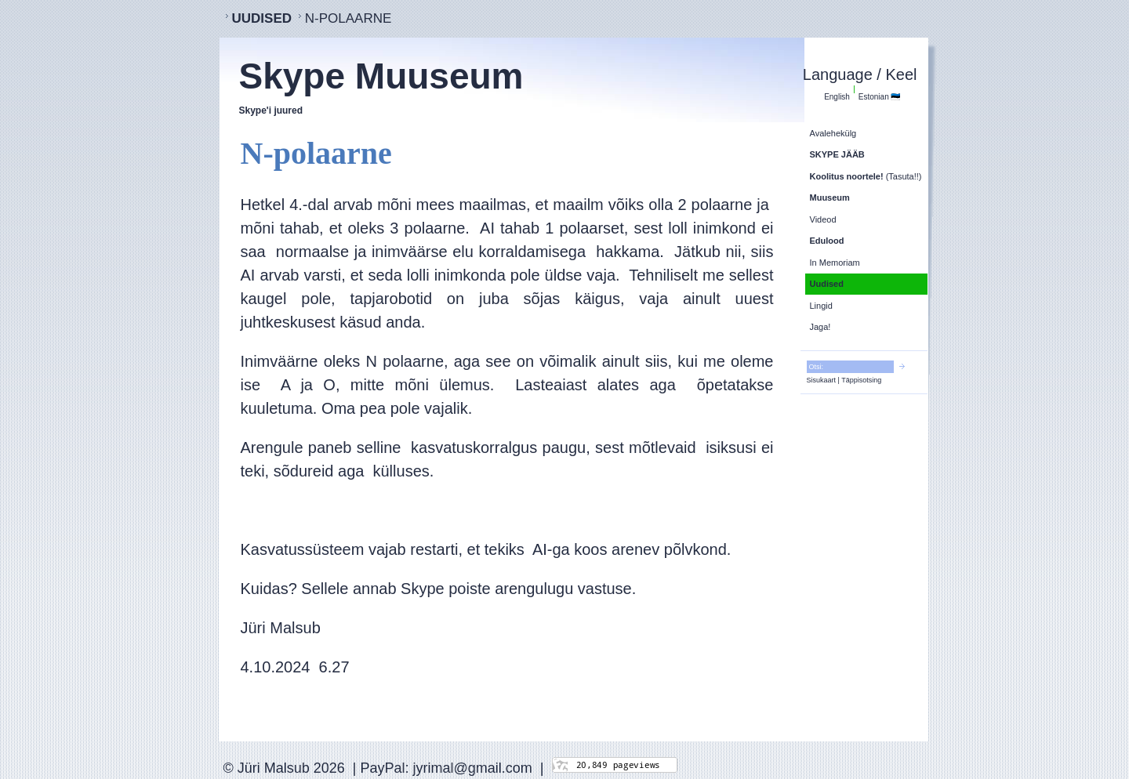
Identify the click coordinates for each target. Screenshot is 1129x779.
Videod (823, 219)
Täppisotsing (861, 380)
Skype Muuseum (381, 76)
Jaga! (820, 327)
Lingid (821, 305)
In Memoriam (835, 262)
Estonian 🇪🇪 (880, 96)
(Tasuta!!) (866, 176)
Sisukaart (822, 380)
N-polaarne (348, 18)
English (837, 96)
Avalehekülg (833, 133)
